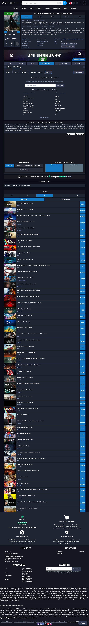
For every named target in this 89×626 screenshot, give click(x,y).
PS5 (66, 39)
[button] (84, 3)
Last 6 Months (28, 165)
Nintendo (7, 579)
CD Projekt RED (40, 43)
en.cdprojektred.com (42, 41)
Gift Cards (25, 573)
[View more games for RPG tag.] (67, 44)
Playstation (8, 575)
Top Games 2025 (27, 578)
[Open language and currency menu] (74, 3)
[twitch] (38, 624)
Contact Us (40, 622)
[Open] (18, 3)
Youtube (81, 551)
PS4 (64, 39)
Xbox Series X (76, 39)
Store (8, 72)
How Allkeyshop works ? (11, 553)
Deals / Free (25, 575)
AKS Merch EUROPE (27, 581)
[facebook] (43, 624)
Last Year (19, 165)
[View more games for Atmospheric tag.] (73, 44)
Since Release (9, 165)
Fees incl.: (78, 72)
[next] (18, 32)
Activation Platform (36, 72)
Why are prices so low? (11, 555)
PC (61, 39)
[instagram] (51, 624)
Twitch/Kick (59, 551)
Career (47, 622)
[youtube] (48, 624)
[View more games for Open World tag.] (64, 47)
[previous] (5, 32)
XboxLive (53, 17)
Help (82, 623)
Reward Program (27, 571)
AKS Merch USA (26, 580)
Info (26, 17)
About (39, 17)
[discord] (41, 624)
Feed (79, 17)
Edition (24, 72)
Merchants (59, 553)
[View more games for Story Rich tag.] (71, 47)
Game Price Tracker (27, 570)
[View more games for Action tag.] (63, 44)
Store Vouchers (26, 568)
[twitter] (46, 624)
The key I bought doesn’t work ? (14, 556)
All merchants (44, 117)
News (66, 17)
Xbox (6, 572)
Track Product (24, 170)
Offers (7, 67)
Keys (47, 72)
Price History (16, 67)
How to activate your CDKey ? (13, 558)
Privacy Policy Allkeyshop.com (24, 622)
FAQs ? (7, 560)
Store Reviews (26, 576)
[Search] (65, 3)
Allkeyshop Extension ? (11, 561)
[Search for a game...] (44, 3)
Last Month (38, 165)
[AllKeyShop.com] (8, 3)
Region (16, 72)
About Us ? (8, 551)
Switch (82, 39)
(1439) (59, 177)
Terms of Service (6, 622)
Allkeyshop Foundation (59, 622)
